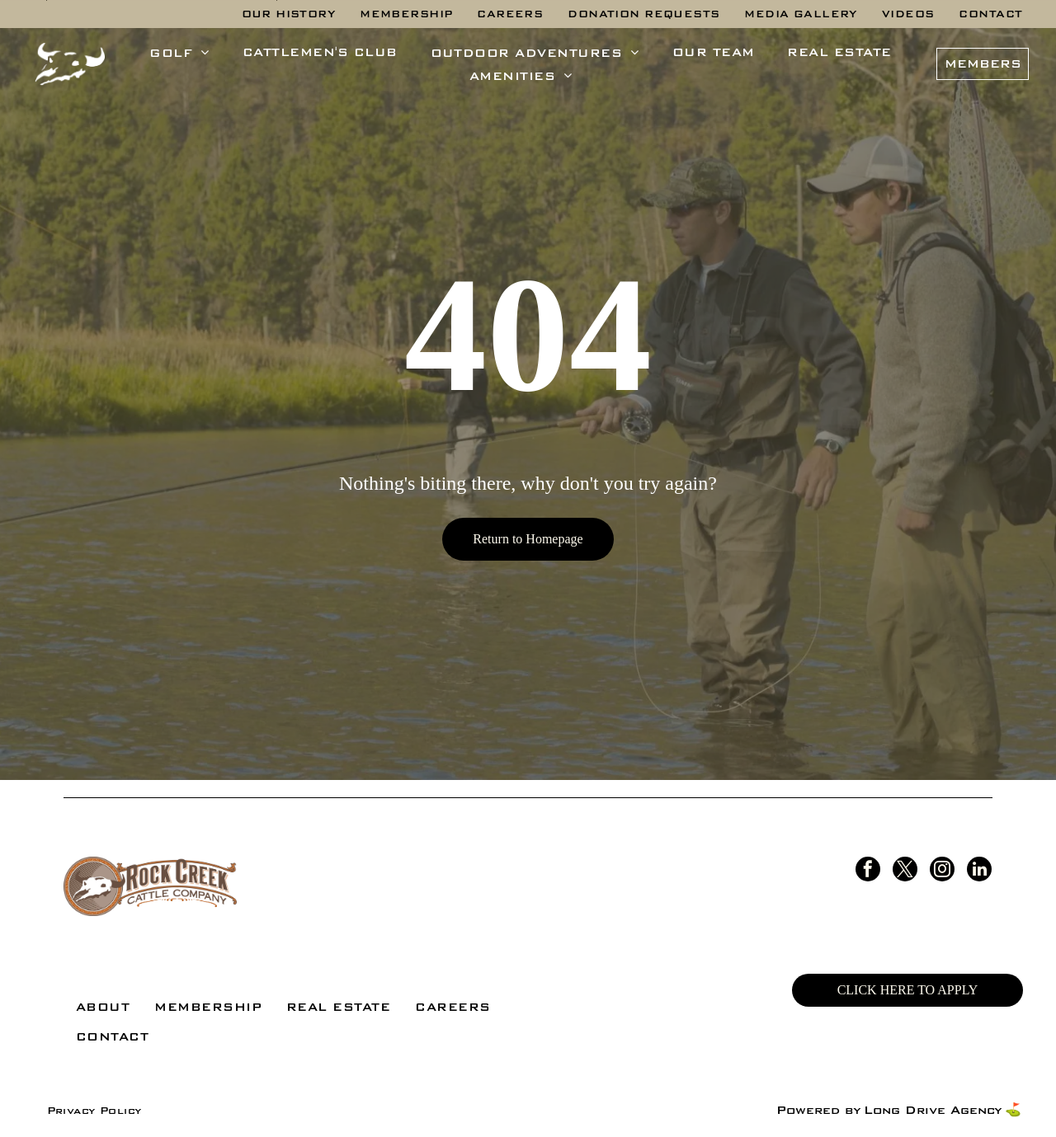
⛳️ (1013, 1110)
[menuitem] (288, 14)
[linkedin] (979, 871)
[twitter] (905, 871)
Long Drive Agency (933, 1110)
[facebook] (868, 871)
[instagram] (942, 871)
